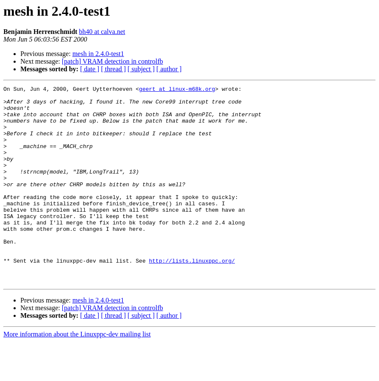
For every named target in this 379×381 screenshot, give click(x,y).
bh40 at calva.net (102, 31)
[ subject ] (141, 69)
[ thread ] (113, 69)
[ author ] (169, 69)
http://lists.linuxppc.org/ (192, 296)
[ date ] (89, 69)
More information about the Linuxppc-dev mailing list (76, 373)
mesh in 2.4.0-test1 (98, 53)
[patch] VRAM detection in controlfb (112, 61)
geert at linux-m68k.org (177, 90)
